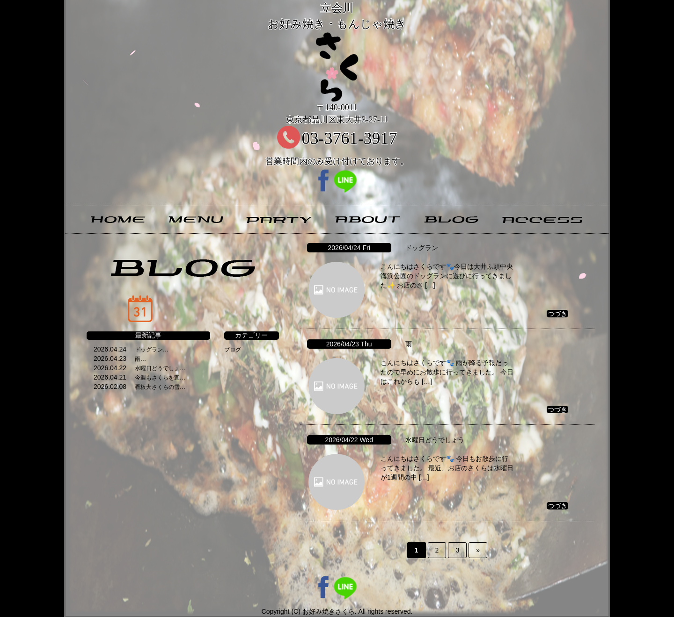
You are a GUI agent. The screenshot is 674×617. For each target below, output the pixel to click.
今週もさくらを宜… (160, 377)
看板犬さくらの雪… (160, 387)
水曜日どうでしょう (434, 440)
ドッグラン (421, 247)
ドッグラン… (151, 349)
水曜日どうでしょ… (160, 368)
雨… (140, 359)
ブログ (232, 349)
